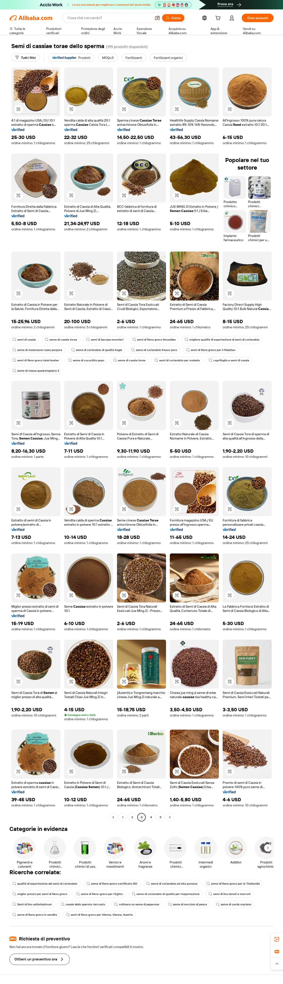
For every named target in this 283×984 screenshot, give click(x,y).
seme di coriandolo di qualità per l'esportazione (166, 894)
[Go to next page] (170, 817)
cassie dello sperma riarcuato (83, 904)
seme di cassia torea (129, 360)
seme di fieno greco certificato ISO (111, 884)
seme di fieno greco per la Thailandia (233, 884)
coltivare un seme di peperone (136, 904)
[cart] (218, 18)
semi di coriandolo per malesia (177, 360)
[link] (277, 939)
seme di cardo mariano (233, 904)
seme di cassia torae (61, 340)
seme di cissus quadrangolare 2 (35, 371)
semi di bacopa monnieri (104, 340)
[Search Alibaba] (109, 17)
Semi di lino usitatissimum (32, 904)
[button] (157, 18)
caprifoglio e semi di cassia (229, 360)
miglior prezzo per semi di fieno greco (39, 894)
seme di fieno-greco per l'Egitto (99, 894)
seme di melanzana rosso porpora (37, 350)
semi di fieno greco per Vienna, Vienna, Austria (99, 915)
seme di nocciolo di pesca (187, 904)
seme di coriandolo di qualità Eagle (96, 350)
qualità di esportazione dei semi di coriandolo (44, 884)
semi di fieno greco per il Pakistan (210, 350)
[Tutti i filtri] (25, 58)
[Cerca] (173, 18)
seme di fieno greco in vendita (34, 915)
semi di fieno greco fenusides (154, 340)
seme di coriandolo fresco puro (154, 350)
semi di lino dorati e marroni (229, 894)
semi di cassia (24, 340)
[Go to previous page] (113, 817)
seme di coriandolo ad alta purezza (171, 884)
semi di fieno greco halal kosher (35, 360)
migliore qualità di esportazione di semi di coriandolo (222, 340)
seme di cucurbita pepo (86, 360)
